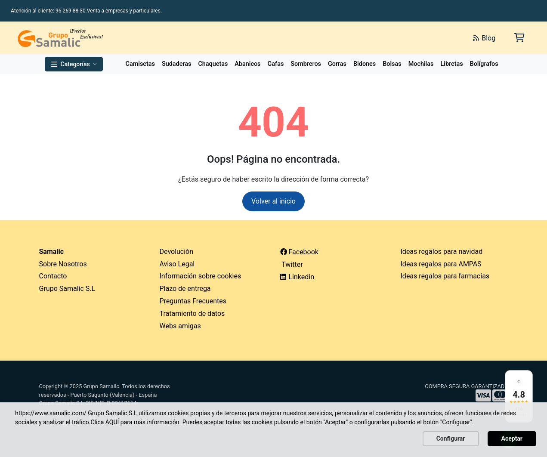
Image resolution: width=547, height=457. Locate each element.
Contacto (53, 276)
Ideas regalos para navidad (442, 251)
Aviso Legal (177, 264)
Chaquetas (213, 64)
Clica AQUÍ (104, 422)
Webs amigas (180, 326)
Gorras (337, 64)
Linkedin (297, 277)
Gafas (276, 64)
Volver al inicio (273, 201)
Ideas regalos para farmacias (445, 276)
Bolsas (392, 64)
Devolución (177, 251)
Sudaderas (176, 64)
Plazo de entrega (185, 288)
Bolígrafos (484, 64)
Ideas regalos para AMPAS (441, 264)
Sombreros (305, 64)
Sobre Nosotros (63, 264)
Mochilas (421, 64)
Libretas (451, 64)
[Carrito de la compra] (519, 37)
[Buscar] (369, 38)
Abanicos (247, 64)
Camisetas (140, 64)
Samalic (51, 251)
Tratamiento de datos (192, 313)
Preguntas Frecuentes (193, 301)
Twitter (291, 264)
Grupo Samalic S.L (67, 288)
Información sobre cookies (200, 276)
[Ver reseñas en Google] (519, 396)
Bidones (364, 64)
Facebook (299, 252)
